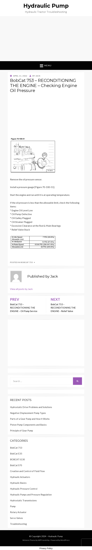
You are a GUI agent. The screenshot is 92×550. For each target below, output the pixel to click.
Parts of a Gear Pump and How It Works (30, 418)
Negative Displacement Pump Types (28, 413)
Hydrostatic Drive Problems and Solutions (31, 407)
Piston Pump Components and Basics (28, 424)
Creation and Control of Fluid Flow (27, 471)
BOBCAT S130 (17, 459)
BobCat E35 (16, 453)
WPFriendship (43, 540)
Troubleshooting (18, 523)
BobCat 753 (27, 262)
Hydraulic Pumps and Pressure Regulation (31, 494)
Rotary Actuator (18, 512)
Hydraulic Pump (46, 5)
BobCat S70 (16, 465)
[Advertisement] (46, 39)
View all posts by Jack (21, 288)
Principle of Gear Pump (21, 430)
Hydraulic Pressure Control (23, 488)
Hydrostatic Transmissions (23, 500)
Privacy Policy (45, 548)
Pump (13, 506)
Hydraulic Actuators (20, 477)
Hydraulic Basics (18, 482)
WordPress (65, 540)
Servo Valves (16, 518)
